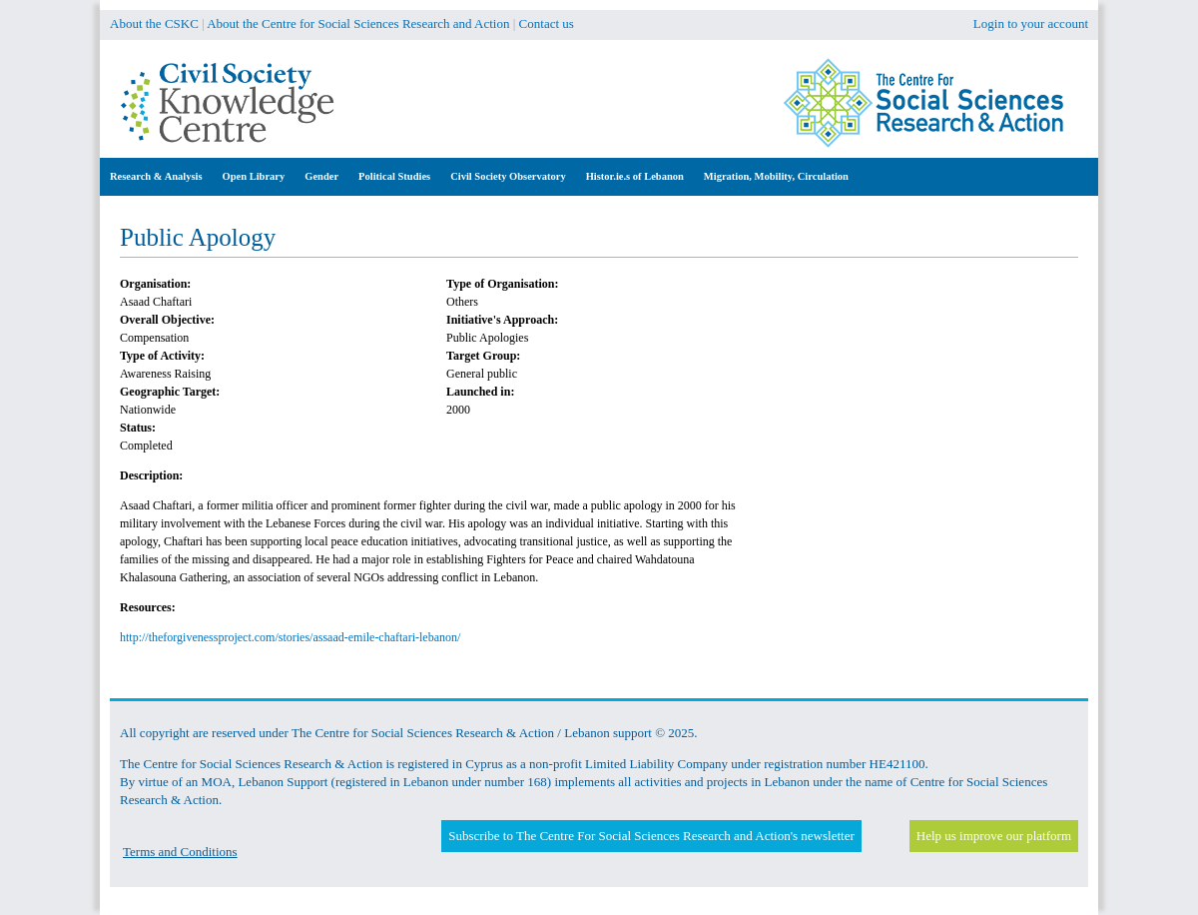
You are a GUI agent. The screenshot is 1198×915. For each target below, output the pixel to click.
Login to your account (1030, 23)
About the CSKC (154, 23)
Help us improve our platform (993, 835)
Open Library (254, 176)
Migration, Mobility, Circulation (776, 176)
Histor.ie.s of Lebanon (635, 176)
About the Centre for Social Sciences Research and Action (358, 23)
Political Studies (394, 176)
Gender (321, 176)
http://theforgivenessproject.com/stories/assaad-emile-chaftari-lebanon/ (290, 637)
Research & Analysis (156, 176)
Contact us (546, 23)
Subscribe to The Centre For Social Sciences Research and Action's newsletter (651, 835)
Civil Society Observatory (507, 176)
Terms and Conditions (180, 851)
